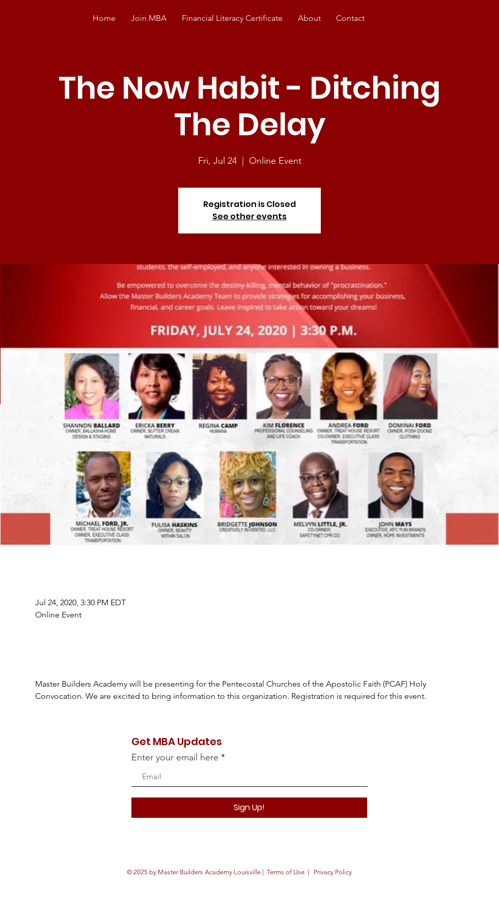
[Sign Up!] (249, 807)
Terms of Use (285, 872)
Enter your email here (174, 757)
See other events (249, 216)
